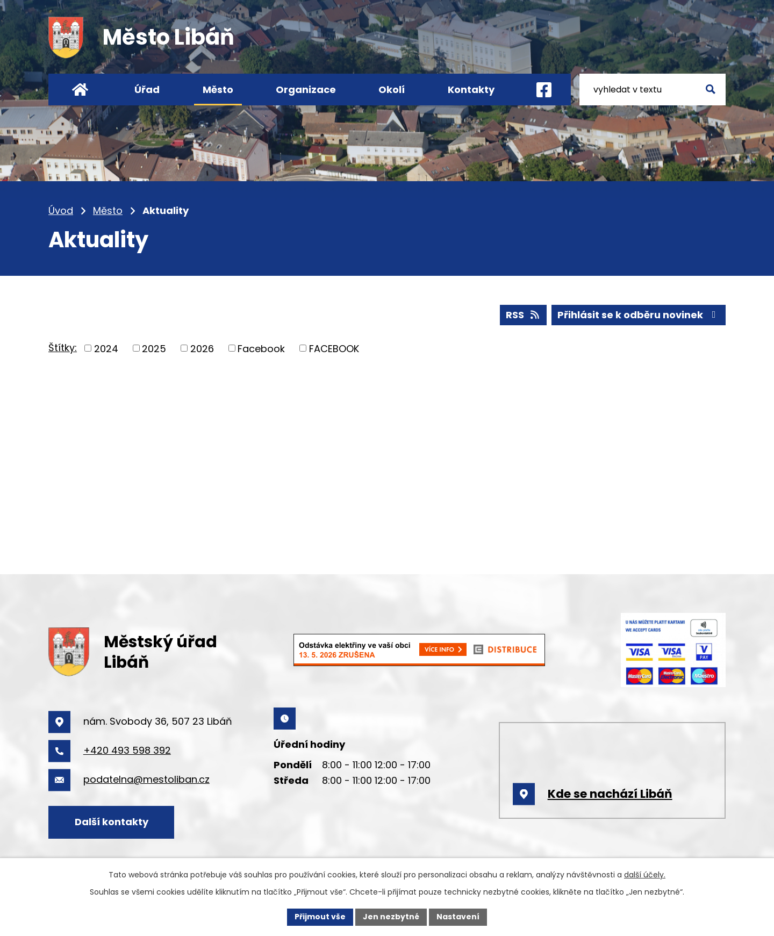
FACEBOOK (334, 348)
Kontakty (471, 89)
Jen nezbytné (391, 916)
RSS (523, 314)
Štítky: (62, 347)
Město (108, 210)
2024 (106, 348)
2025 (154, 348)
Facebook (261, 348)
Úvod (60, 210)
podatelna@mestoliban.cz (146, 779)
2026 (202, 348)
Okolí (391, 89)
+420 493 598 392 (127, 750)
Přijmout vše (320, 916)
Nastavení (457, 916)
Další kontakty (111, 821)
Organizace (306, 89)
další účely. (644, 874)
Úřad (147, 89)
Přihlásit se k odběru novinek (638, 314)
